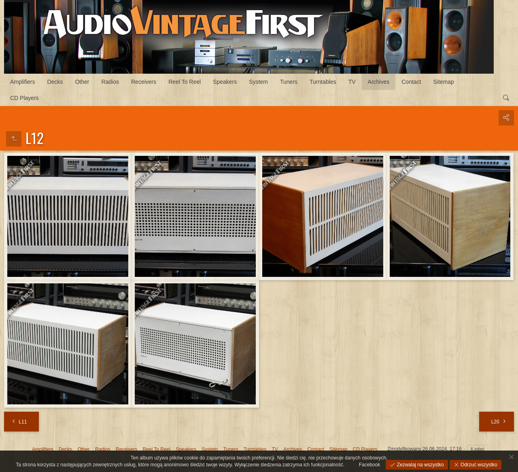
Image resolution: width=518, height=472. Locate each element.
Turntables (323, 82)
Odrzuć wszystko (478, 465)
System (258, 82)
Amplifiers (22, 82)
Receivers (143, 82)
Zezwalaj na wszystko (419, 465)
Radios (110, 82)
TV (352, 82)
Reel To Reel (184, 82)
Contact (411, 82)
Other (82, 82)
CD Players (24, 98)
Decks (55, 82)
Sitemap (443, 82)
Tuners (288, 82)
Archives (379, 82)
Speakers (225, 82)
